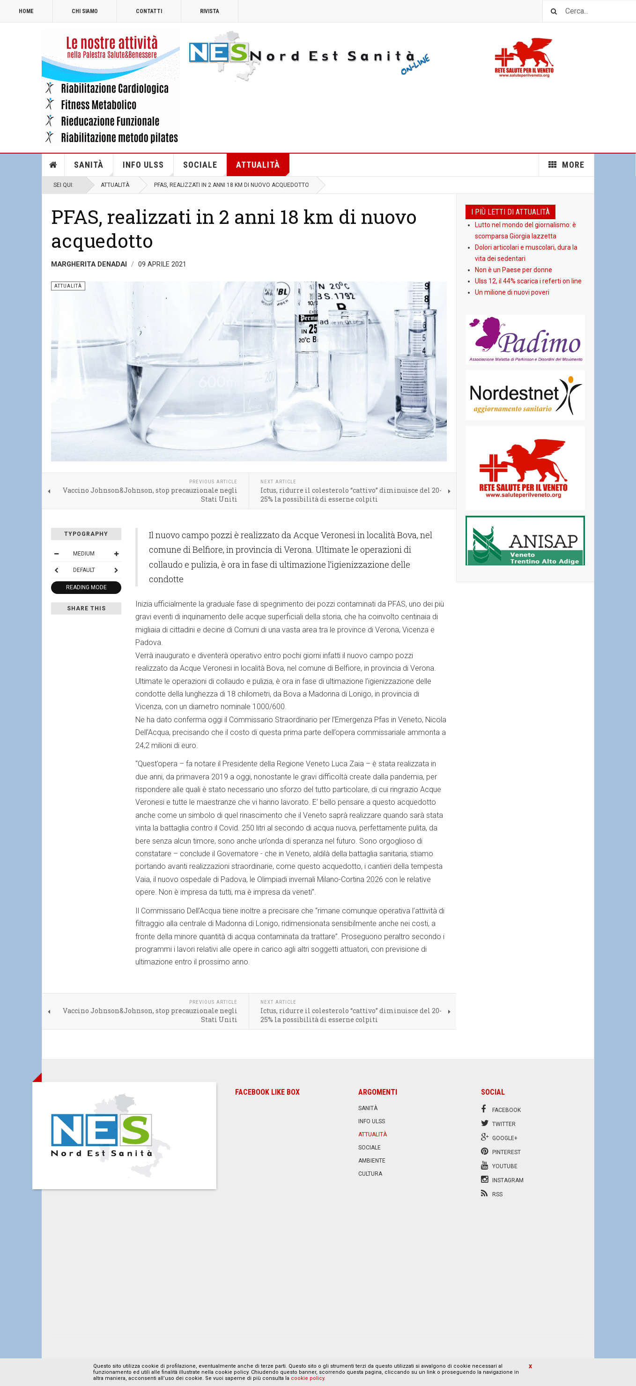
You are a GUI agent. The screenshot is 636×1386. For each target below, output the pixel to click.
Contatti (149, 11)
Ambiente (371, 1160)
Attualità (262, 168)
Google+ (499, 1137)
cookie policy (307, 1378)
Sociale (205, 168)
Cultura (370, 1174)
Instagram (502, 1179)
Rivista (209, 11)
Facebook (501, 1109)
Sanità (93, 168)
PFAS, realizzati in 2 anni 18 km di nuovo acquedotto (234, 228)
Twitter (498, 1123)
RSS (492, 1193)
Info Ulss (148, 168)
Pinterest (501, 1151)
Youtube (499, 1165)
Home (26, 11)
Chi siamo (85, 11)
